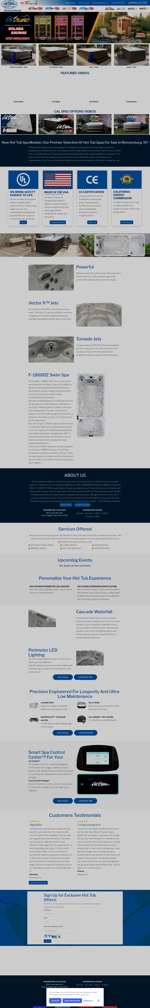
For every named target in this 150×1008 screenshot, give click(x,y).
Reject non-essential (72, 1000)
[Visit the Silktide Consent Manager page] (98, 1000)
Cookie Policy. (85, 995)
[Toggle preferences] (88, 1000)
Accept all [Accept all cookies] (55, 1000)
